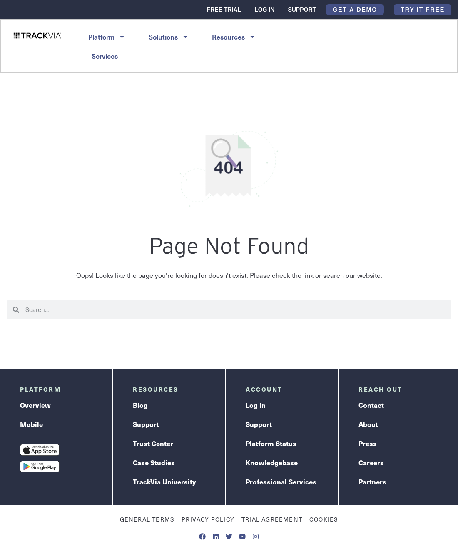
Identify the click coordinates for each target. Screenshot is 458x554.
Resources (234, 36)
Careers (371, 462)
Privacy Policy (208, 519)
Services (105, 55)
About (368, 424)
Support (302, 9)
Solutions (169, 36)
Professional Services (281, 482)
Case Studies (154, 462)
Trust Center (153, 443)
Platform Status (271, 443)
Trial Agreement (271, 519)
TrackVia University (164, 482)
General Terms (147, 519)
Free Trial (224, 9)
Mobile (31, 424)
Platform (106, 36)
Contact (371, 405)
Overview (35, 405)
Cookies (323, 519)
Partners (372, 482)
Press (367, 443)
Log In (264, 9)
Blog (140, 405)
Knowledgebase (272, 462)
